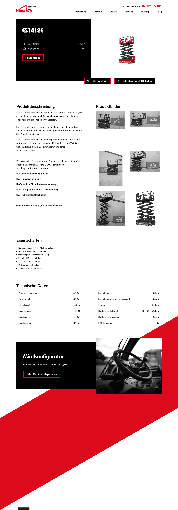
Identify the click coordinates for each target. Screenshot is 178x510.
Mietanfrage (32, 57)
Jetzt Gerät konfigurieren (41, 374)
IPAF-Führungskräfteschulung (31, 194)
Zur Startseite (27, 9)
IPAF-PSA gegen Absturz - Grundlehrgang (37, 189)
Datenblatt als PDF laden (134, 81)
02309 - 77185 (152, 6)
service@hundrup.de (131, 6)
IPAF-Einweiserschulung (28, 179)
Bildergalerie (96, 81)
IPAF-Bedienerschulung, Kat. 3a (32, 173)
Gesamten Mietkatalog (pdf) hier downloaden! (39, 205)
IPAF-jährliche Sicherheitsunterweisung (36, 184)
